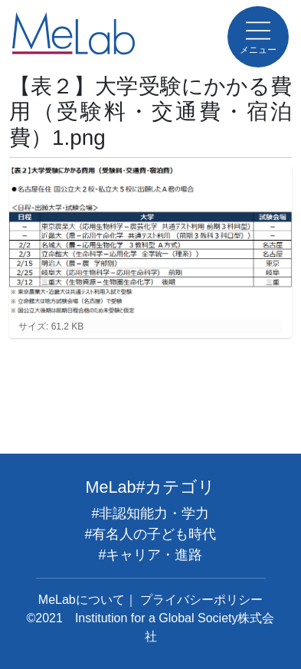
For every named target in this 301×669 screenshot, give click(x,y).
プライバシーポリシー (201, 599)
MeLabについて (81, 599)
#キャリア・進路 (150, 554)
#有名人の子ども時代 (150, 534)
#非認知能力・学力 (150, 513)
